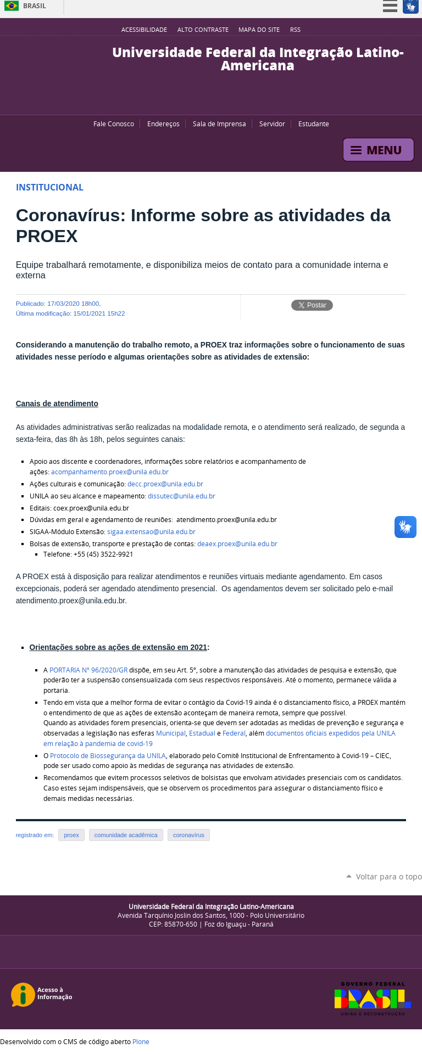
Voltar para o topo (389, 876)
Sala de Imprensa (219, 123)
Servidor (272, 123)
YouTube (191, 101)
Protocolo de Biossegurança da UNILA (108, 755)
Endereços (163, 123)
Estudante (313, 123)
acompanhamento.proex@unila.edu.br (110, 471)
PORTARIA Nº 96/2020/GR (88, 670)
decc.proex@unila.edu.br (165, 484)
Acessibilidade (144, 29)
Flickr (219, 101)
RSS (295, 29)
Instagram (232, 101)
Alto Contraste (203, 29)
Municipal (171, 733)
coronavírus (188, 835)
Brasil (34, 5)
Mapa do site (259, 29)
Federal (234, 733)
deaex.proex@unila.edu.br (237, 543)
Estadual (202, 733)
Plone (140, 1041)
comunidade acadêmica (126, 835)
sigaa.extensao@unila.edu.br (151, 531)
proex (71, 835)
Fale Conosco (113, 123)
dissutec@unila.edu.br (181, 496)
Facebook (205, 101)
